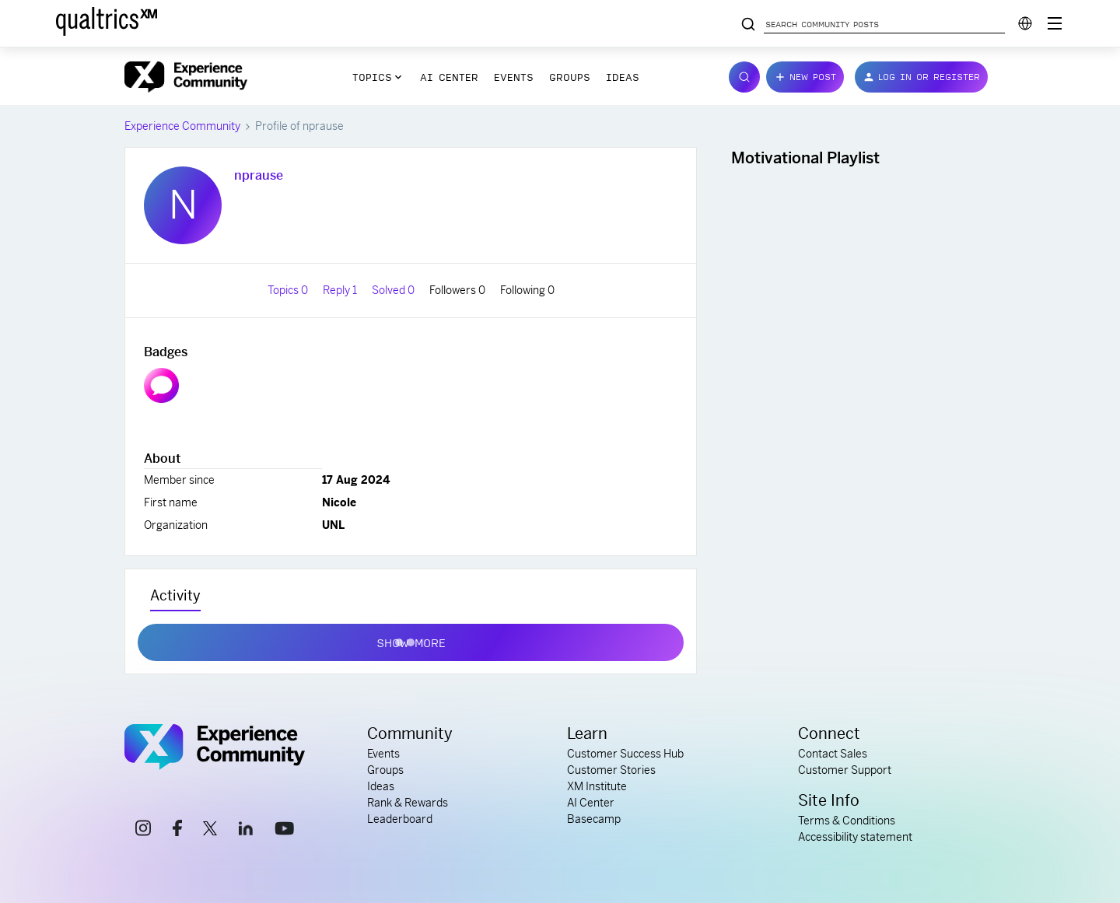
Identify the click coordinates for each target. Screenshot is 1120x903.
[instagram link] (143, 830)
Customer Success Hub (625, 754)
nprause (258, 175)
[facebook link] (177, 830)
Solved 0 (394, 290)
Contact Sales (832, 754)
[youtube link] (284, 830)
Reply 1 (341, 290)
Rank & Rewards (407, 803)
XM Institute (597, 786)
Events (514, 77)
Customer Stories (611, 770)
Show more (411, 639)
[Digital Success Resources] (1054, 23)
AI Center (449, 77)
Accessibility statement (855, 837)
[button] (805, 77)
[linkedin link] (246, 830)
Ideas (622, 77)
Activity (175, 595)
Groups (569, 77)
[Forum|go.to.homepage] (185, 77)
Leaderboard (399, 819)
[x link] (210, 830)
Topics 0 (289, 290)
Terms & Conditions (846, 821)
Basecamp (594, 819)
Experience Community (182, 126)
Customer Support (844, 770)
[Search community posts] (748, 24)
